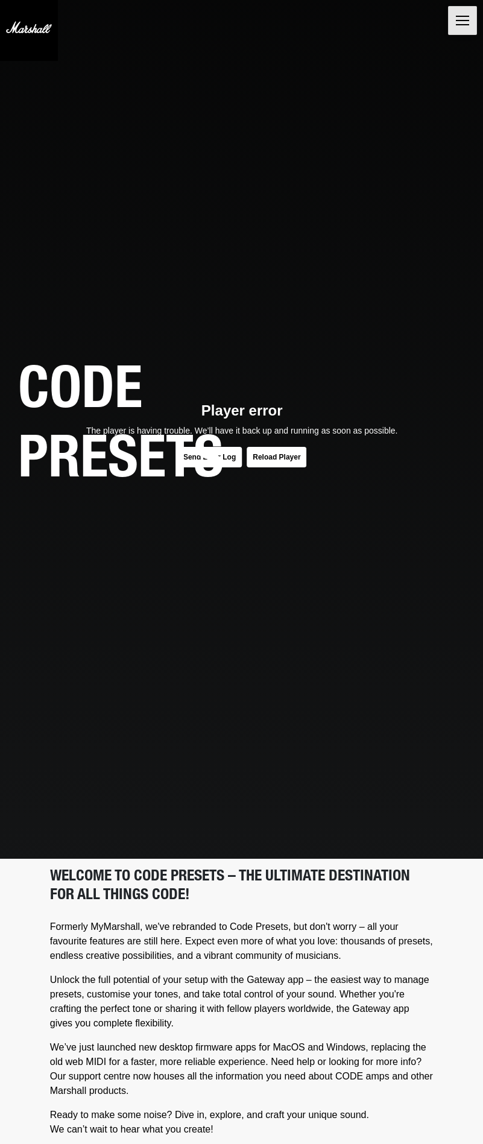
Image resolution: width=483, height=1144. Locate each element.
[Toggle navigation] (462, 20)
